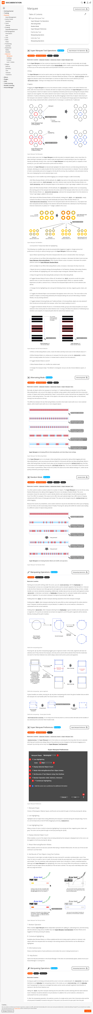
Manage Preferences (8, 1011)
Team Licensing (8, 83)
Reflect (7, 50)
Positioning (7, 44)
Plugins (5, 79)
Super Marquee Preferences (38, 29)
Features (6, 15)
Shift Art (8, 66)
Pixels (7, 41)
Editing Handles (39, 577)
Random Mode (35, 26)
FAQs (5, 81)
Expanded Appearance (12, 29)
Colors (6, 23)
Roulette (8, 52)
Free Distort (9, 33)
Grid (7, 35)
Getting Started (8, 11)
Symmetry (8, 68)
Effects (5, 77)
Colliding (9, 58)
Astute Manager (8, 87)
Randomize (7, 48)
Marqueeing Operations (37, 35)
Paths (6, 39)
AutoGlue (8, 21)
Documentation (14, 2)
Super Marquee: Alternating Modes (40, 260)
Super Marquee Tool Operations (40, 21)
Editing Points (43, 973)
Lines (6, 37)
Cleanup (8, 25)
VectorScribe (31, 577)
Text (7, 70)
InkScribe (30, 973)
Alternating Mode (36, 23)
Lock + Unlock (10, 62)
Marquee (56, 55)
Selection (7, 54)
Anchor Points (8, 19)
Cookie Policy (17, 1008)
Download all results (81, 9)
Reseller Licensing (8, 85)
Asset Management (11, 17)
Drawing (7, 27)
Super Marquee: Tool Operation (58, 744)
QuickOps (8, 46)
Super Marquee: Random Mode (49, 262)
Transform (8, 74)
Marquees (9, 56)
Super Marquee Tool (41, 55)
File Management (9, 31)
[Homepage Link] (4, 8)
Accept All (87, 1011)
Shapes (6, 64)
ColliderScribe (31, 55)
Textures (8, 72)
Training (6, 13)
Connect (9, 60)
